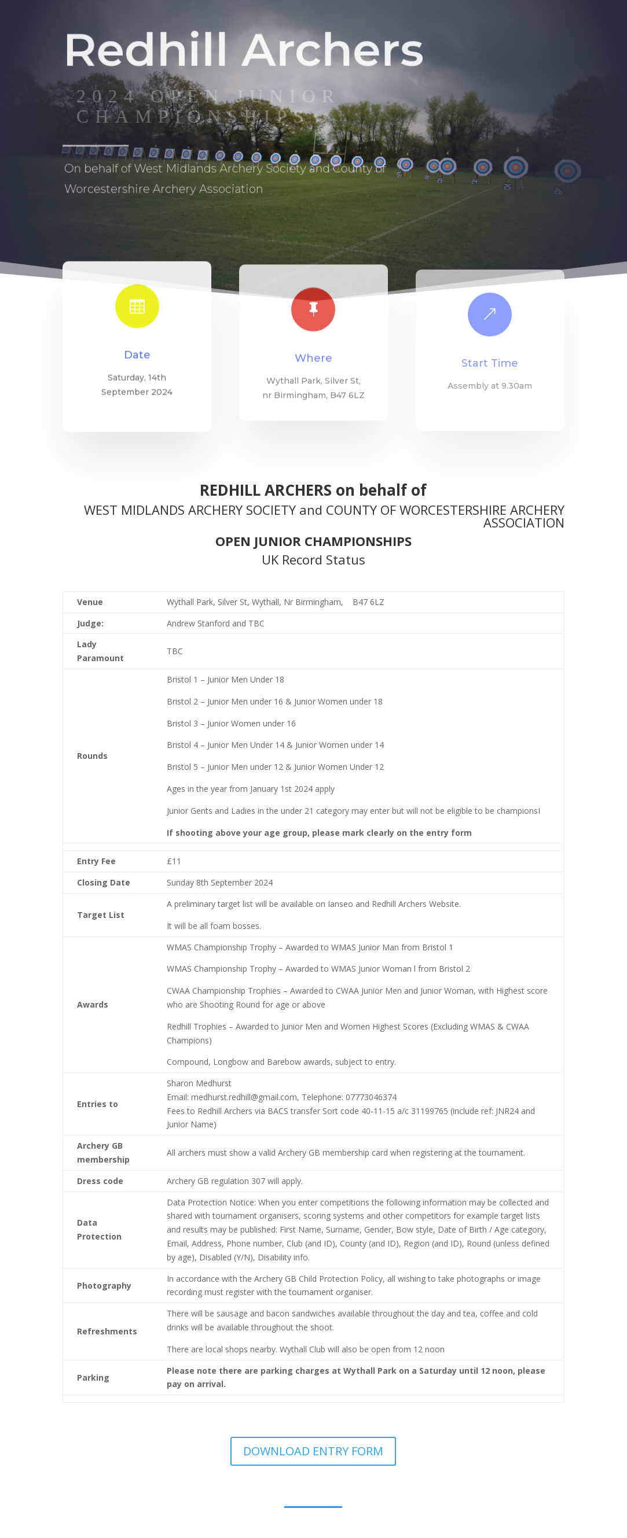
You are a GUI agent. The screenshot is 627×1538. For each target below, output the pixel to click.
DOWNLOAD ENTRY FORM (313, 1451)
